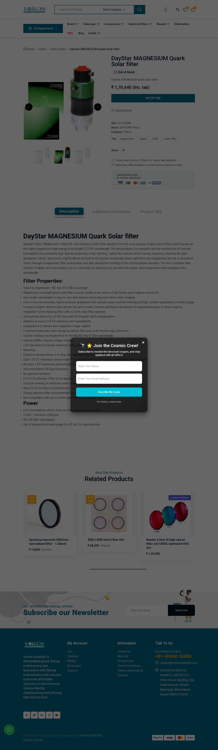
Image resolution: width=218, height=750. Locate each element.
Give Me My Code (109, 392)
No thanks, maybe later (109, 401)
